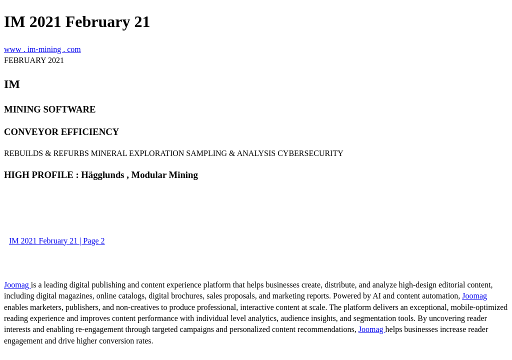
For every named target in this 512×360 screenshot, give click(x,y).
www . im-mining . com (42, 49)
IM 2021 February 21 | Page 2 (57, 240)
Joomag (17, 284)
